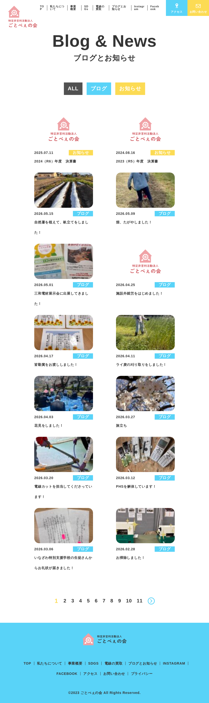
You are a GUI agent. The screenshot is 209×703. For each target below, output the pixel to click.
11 (140, 600)
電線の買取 (100, 8)
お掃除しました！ (130, 558)
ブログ (83, 213)
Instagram (139, 8)
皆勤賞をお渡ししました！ (56, 365)
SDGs (86, 8)
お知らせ (81, 152)
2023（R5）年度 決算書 (137, 161)
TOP (42, 8)
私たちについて (57, 8)
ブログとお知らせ (119, 8)
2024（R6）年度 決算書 (55, 161)
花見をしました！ (48, 425)
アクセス (176, 8)
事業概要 (73, 8)
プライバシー (142, 674)
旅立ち (121, 425)
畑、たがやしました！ (134, 222)
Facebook (154, 8)
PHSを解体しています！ (136, 486)
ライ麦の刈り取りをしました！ (141, 365)
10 (129, 600)
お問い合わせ (198, 8)
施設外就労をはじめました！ (139, 293)
